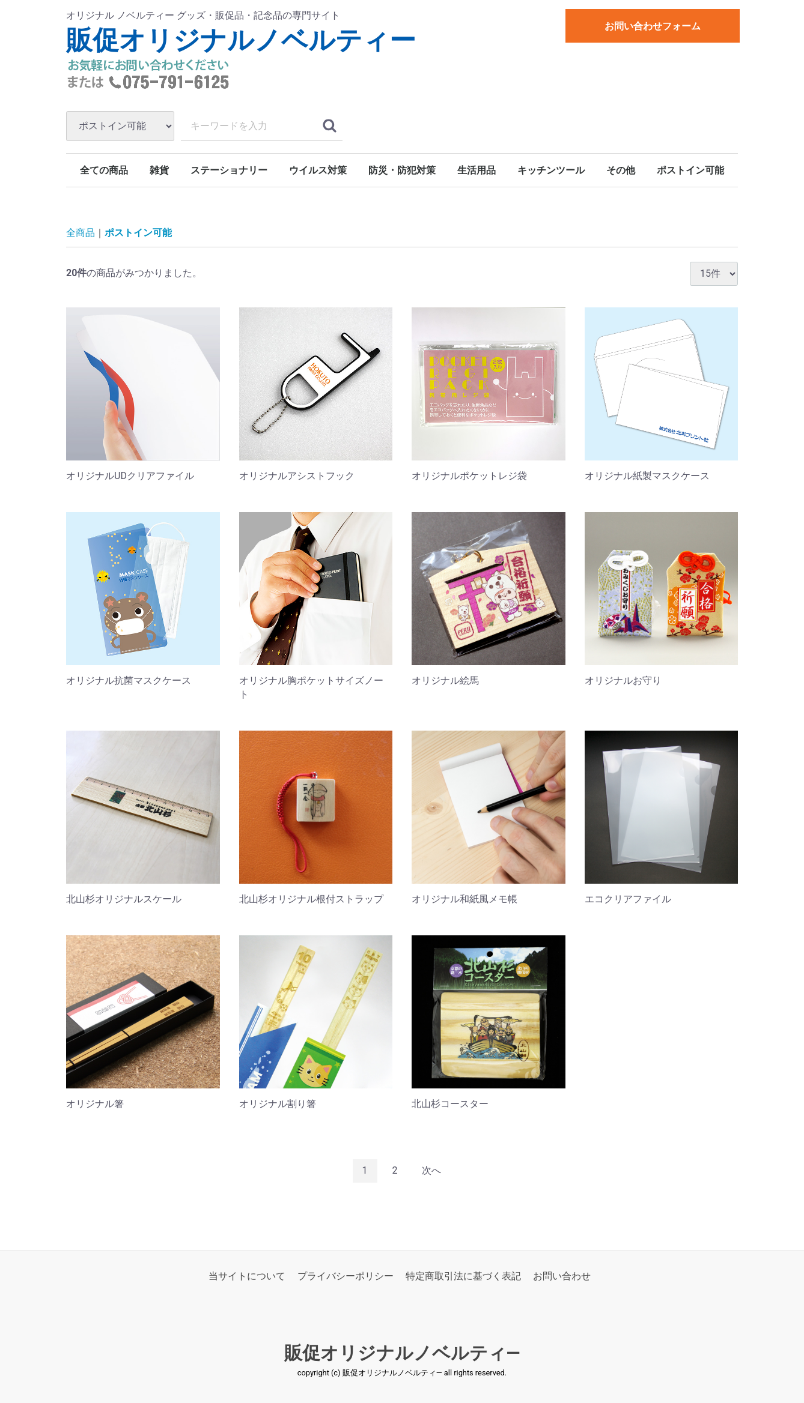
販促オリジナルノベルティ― (402, 1352)
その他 (620, 170)
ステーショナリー (228, 170)
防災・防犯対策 (402, 170)
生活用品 (476, 170)
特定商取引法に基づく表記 (463, 1276)
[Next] (431, 1171)
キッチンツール (551, 170)
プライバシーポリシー (345, 1276)
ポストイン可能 (690, 170)
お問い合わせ (562, 1276)
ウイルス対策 (318, 170)
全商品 (80, 232)
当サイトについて (247, 1276)
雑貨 (159, 170)
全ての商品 (104, 170)
